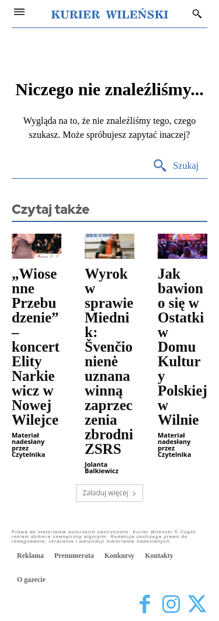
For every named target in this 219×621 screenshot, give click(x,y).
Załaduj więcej (109, 493)
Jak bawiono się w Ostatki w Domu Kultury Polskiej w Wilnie (182, 347)
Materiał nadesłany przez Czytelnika (28, 445)
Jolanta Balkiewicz (102, 467)
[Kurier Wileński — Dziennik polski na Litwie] (109, 13)
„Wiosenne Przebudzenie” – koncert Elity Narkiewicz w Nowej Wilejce (36, 347)
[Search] (175, 166)
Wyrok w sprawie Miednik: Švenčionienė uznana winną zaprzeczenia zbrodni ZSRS (109, 361)
